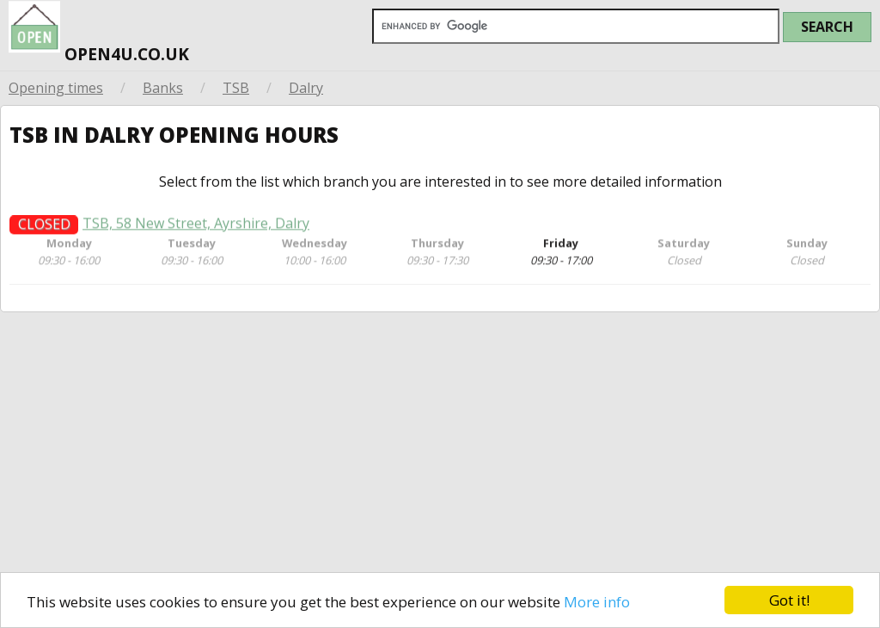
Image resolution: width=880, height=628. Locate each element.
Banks (163, 87)
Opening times (56, 87)
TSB (236, 87)
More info (597, 602)
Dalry (306, 87)
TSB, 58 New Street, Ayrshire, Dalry (195, 228)
